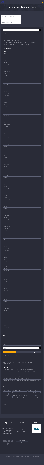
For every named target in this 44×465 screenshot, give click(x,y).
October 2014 (6, 224)
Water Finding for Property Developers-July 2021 (12, 40)
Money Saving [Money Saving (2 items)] (6, 393)
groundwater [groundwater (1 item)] (9, 392)
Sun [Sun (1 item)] (34, 395)
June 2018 (5, 131)
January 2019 (6, 115)
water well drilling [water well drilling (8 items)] (35, 397)
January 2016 (6, 190)
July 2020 (5, 75)
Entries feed (6, 406)
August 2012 (6, 277)
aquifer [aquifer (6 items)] (33, 388)
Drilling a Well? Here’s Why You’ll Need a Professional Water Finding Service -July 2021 (19, 371)
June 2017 (5, 155)
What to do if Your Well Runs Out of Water (10, 355)
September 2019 (7, 97)
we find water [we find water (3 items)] (12, 398)
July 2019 (5, 102)
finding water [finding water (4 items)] (32, 390)
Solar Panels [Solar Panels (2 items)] (31, 395)
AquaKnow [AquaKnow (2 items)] (29, 388)
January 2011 (6, 310)
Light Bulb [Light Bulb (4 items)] (29, 392)
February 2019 (6, 113)
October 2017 (6, 146)
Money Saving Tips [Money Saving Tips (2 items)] (12, 393)
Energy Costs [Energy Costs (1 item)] (21, 390)
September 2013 (7, 252)
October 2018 (6, 122)
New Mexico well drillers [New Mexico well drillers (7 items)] (26, 393)
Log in (5, 337)
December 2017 (6, 142)
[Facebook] (6, 441)
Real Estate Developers (22, 431)
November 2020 (6, 66)
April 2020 (5, 82)
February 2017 (6, 164)
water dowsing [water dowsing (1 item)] (21, 397)
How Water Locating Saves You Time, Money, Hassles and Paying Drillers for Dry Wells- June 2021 (21, 42)
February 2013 (6, 266)
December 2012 (6, 270)
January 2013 (6, 268)
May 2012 (5, 283)
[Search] (40, 30)
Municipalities (22, 433)
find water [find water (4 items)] (36, 390)
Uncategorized (6, 329)
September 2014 (7, 226)
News (5, 325)
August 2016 (6, 175)
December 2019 (6, 91)
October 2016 (6, 173)
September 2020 (7, 71)
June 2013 (5, 259)
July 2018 (5, 128)
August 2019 (6, 100)
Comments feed (7, 342)
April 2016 (5, 184)
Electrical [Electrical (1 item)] (12, 390)
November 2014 (6, 221)
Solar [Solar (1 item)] (26, 395)
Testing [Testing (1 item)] (37, 395)
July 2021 (5, 55)
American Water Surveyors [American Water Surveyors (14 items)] (8, 388)
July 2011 (5, 299)
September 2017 (7, 148)
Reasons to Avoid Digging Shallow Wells (11, 382)
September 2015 (7, 199)
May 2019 (5, 106)
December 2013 (6, 246)
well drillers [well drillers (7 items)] (17, 398)
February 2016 (6, 188)
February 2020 (6, 86)
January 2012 (6, 292)
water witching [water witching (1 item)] (6, 398)
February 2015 (6, 215)
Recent (22, 352)
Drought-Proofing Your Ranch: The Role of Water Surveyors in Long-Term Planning (18, 35)
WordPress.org (6, 344)
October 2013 (6, 250)
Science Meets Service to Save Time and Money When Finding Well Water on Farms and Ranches (21, 380)
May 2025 (5, 53)
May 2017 (5, 157)
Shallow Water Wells (7, 327)
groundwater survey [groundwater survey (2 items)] (15, 392)
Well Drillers (22, 429)
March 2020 (6, 84)
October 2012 (6, 272)
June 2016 (5, 179)
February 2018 (6, 137)
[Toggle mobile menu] (42, 2)
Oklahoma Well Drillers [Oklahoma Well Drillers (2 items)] (16, 395)
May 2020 (5, 80)
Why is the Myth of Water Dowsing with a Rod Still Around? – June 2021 (17, 44)
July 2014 (5, 230)
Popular (9, 352)
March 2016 (6, 186)
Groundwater (22, 449)
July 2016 (5, 177)
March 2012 (6, 288)
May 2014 (5, 235)
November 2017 (6, 144)
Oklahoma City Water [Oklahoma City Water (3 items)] (34, 393)
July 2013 (5, 257)
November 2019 (6, 93)
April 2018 (5, 133)
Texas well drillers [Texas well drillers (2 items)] (6, 397)
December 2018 (6, 117)
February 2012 (6, 290)
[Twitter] (4, 441)
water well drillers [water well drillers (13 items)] (28, 397)
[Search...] (21, 30)
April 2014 (5, 237)
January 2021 (6, 62)
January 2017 (6, 166)
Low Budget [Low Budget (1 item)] (38, 392)
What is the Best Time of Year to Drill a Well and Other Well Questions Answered (17, 362)
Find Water (6, 320)
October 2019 (6, 95)
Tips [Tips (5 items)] (11, 397)
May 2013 (5, 261)
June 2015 (5, 206)
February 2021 (6, 60)
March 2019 (6, 111)
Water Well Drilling (7, 331)
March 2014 (6, 239)
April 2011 (5, 303)
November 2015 (6, 195)
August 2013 (6, 255)
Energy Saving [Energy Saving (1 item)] (26, 390)
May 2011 (5, 301)
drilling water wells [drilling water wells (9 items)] (7, 390)
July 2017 (5, 153)
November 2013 (6, 248)
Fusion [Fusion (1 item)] (5, 392)
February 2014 (6, 241)
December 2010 (6, 312)
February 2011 (6, 308)
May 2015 (5, 208)
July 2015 (5, 204)
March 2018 (6, 135)
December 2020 (6, 64)
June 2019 (5, 104)
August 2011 (6, 297)
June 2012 (5, 281)
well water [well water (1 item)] (22, 398)
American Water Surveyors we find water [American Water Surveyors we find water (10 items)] (20, 388)
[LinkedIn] (8, 443)
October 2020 (6, 69)
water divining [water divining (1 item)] (15, 397)
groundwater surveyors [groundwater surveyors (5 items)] (23, 392)
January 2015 (6, 217)
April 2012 (5, 286)
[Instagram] (12, 441)
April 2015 (5, 210)
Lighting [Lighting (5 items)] (34, 392)
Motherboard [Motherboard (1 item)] (18, 393)
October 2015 (6, 197)
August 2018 (6, 126)
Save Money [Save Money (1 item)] (23, 395)
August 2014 (6, 228)
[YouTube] (9, 441)
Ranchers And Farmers (22, 424)
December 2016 (6, 168)
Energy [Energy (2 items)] (16, 390)
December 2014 (6, 219)
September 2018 (7, 124)
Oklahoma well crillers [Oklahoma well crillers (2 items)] (7, 395)
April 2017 (5, 159)
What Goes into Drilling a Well (9, 16)
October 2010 (6, 314)
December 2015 (6, 193)
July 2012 (5, 279)
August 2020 (6, 73)
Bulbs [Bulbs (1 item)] (37, 388)
